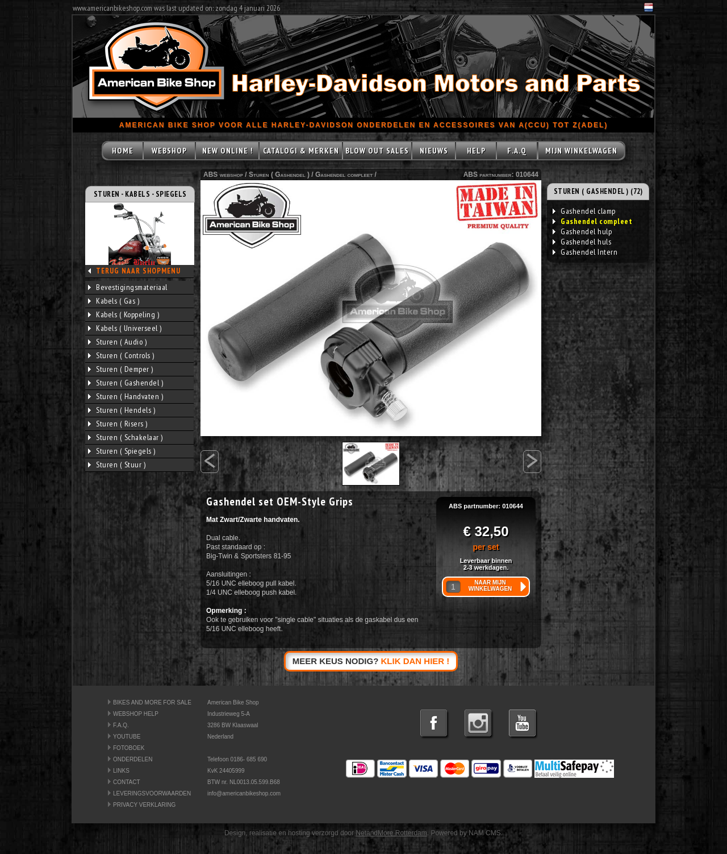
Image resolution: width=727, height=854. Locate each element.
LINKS (121, 771)
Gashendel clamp (584, 211)
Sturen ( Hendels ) (121, 410)
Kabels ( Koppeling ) (123, 314)
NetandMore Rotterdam (391, 833)
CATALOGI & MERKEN (301, 151)
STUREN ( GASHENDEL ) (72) (598, 191)
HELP (476, 151)
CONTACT (126, 782)
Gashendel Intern (585, 252)
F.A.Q (517, 151)
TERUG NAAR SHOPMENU (138, 271)
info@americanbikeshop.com (244, 793)
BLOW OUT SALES (377, 151)
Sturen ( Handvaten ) (125, 396)
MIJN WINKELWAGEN (581, 151)
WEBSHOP (169, 151)
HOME (122, 151)
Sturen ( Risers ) (118, 423)
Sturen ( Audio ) (117, 342)
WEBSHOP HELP (135, 714)
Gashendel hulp (582, 231)
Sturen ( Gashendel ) (125, 383)
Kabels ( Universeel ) (125, 328)
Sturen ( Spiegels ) (122, 451)
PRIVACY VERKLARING (144, 805)
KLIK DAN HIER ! (415, 661)
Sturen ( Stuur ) (116, 464)
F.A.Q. (121, 725)
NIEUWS (434, 151)
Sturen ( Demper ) (120, 369)
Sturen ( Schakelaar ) (125, 437)
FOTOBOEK (128, 748)
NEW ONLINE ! (227, 151)
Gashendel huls (582, 242)
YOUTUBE (126, 736)
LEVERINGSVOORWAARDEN (152, 793)
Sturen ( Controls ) (121, 355)
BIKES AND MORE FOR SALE (152, 702)
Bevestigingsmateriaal (128, 287)
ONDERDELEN (132, 759)
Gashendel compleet (344, 175)
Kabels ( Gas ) (113, 301)
